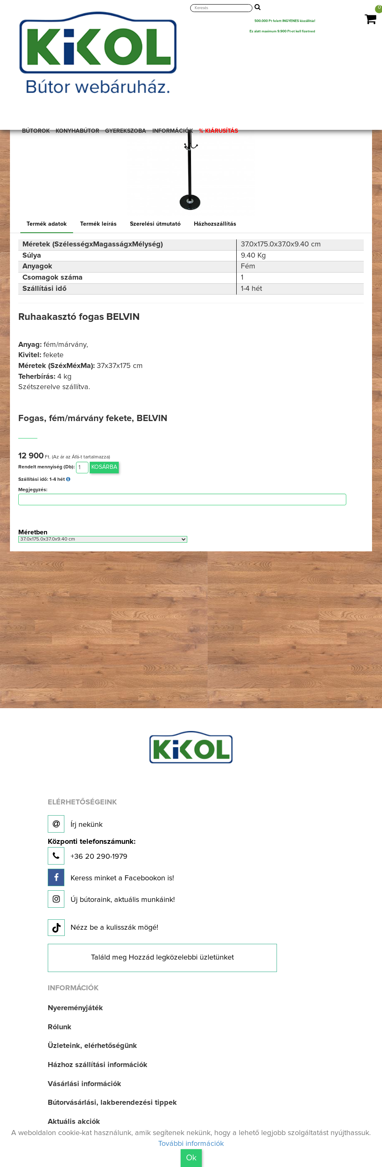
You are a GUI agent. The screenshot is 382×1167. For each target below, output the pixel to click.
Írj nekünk (75, 824)
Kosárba (104, 467)
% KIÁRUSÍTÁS (218, 131)
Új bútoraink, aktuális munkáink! (111, 899)
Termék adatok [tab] (47, 224)
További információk (191, 1144)
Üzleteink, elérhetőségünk (92, 1046)
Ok (191, 1158)
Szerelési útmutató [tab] (155, 224)
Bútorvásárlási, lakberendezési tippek (112, 1102)
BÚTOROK (36, 131)
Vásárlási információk (84, 1084)
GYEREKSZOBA (125, 131)
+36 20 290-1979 (91, 851)
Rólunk (59, 1027)
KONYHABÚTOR (77, 131)
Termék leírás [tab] (98, 224)
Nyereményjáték (75, 1008)
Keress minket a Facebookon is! (111, 877)
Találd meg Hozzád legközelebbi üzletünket (162, 957)
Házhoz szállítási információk (97, 1065)
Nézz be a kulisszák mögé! (103, 928)
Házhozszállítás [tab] (215, 224)
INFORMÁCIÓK (172, 131)
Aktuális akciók (74, 1122)
